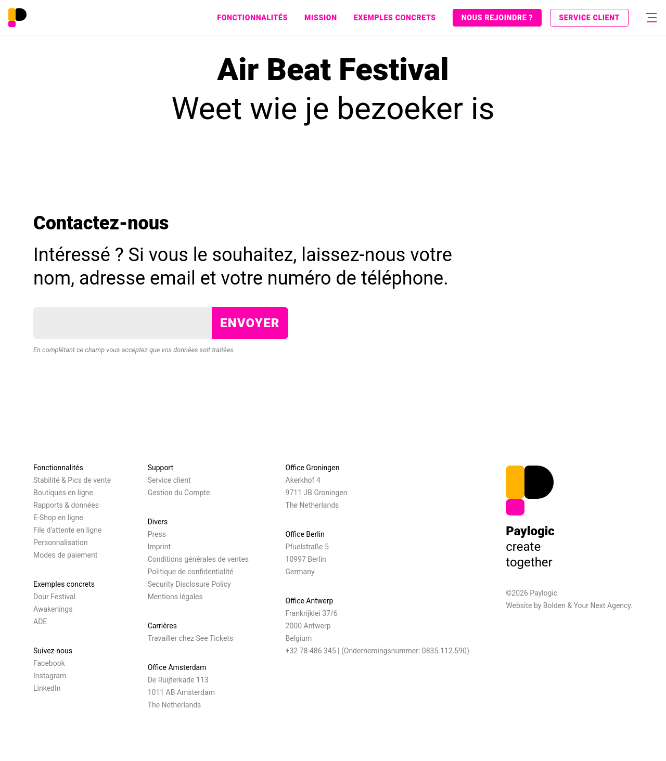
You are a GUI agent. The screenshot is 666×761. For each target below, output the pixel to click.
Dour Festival (54, 596)
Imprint (159, 547)
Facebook (49, 663)
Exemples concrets (395, 18)
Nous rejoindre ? (497, 18)
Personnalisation (60, 542)
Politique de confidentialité (191, 571)
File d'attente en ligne (67, 530)
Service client (589, 18)
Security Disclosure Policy (189, 584)
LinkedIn (47, 688)
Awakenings (52, 609)
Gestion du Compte (179, 492)
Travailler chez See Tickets (191, 638)
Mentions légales (175, 596)
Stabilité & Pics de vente (72, 480)
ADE (40, 621)
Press (157, 534)
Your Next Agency (602, 605)
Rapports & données (66, 505)
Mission (320, 18)
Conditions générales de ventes (198, 559)
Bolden (554, 605)
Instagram (49, 676)
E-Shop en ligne (58, 517)
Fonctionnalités (252, 18)
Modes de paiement (65, 555)
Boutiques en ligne (63, 492)
